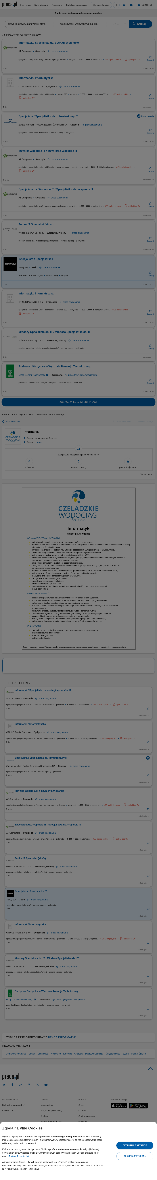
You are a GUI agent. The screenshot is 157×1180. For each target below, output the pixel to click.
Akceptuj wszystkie (135, 1145)
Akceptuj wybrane (135, 1156)
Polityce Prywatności (19, 1156)
